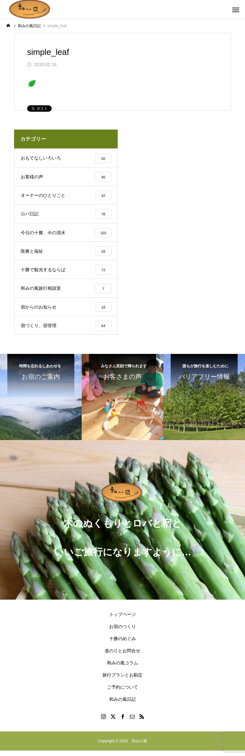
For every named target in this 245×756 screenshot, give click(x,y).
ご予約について (122, 692)
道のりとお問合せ (122, 656)
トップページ (122, 619)
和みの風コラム (122, 668)
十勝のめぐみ (122, 644)
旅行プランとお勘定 (122, 680)
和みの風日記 (122, 704)
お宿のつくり (122, 631)
